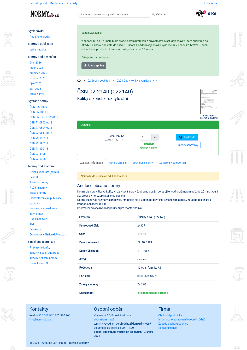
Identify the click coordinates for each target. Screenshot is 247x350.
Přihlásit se (210, 3)
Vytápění (35, 203)
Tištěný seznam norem (43, 258)
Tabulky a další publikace (44, 252)
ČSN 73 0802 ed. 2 (41, 122)
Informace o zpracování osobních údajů (181, 319)
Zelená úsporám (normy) (44, 172)
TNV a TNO (36, 213)
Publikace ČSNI (39, 219)
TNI (32, 224)
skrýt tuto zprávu (94, 65)
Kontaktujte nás (167, 327)
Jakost (34, 177)
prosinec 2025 (38, 73)
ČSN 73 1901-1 (39, 138)
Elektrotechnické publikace (46, 198)
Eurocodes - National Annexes (48, 234)
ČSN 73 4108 (38, 153)
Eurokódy (35, 229)
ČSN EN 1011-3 (39, 112)
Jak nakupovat (38, 3)
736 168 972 (46, 315)
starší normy (37, 93)
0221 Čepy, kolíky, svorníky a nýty (137, 80)
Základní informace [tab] (91, 162)
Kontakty (72, 3)
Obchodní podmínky (170, 315)
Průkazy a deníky (40, 247)
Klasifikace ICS (39, 263)
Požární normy (38, 187)
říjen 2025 (36, 83)
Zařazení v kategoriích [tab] (172, 162)
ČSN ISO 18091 (39, 107)
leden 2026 (36, 67)
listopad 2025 (38, 78)
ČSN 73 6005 (38, 159)
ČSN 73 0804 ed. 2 (41, 127)
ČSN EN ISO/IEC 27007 (44, 117)
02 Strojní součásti (99, 80)
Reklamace (56, 3)
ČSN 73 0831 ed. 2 (41, 132)
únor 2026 (36, 62)
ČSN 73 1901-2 (39, 143)
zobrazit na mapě (104, 319)
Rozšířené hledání (40, 36)
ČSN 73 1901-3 (39, 148)
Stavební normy (39, 182)
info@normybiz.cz (40, 319)
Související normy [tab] (143, 162)
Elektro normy (38, 192)
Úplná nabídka (38, 49)
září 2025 (35, 88)
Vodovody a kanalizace (43, 208)
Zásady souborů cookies (173, 323)
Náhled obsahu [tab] (118, 162)
